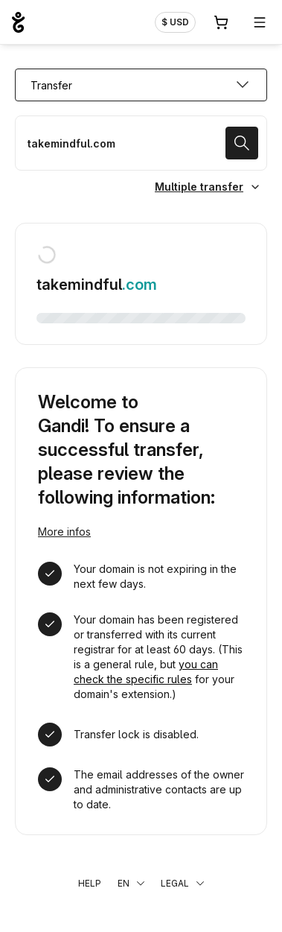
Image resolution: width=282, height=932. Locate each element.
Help (89, 883)
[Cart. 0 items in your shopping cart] (221, 22)
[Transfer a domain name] (141, 143)
